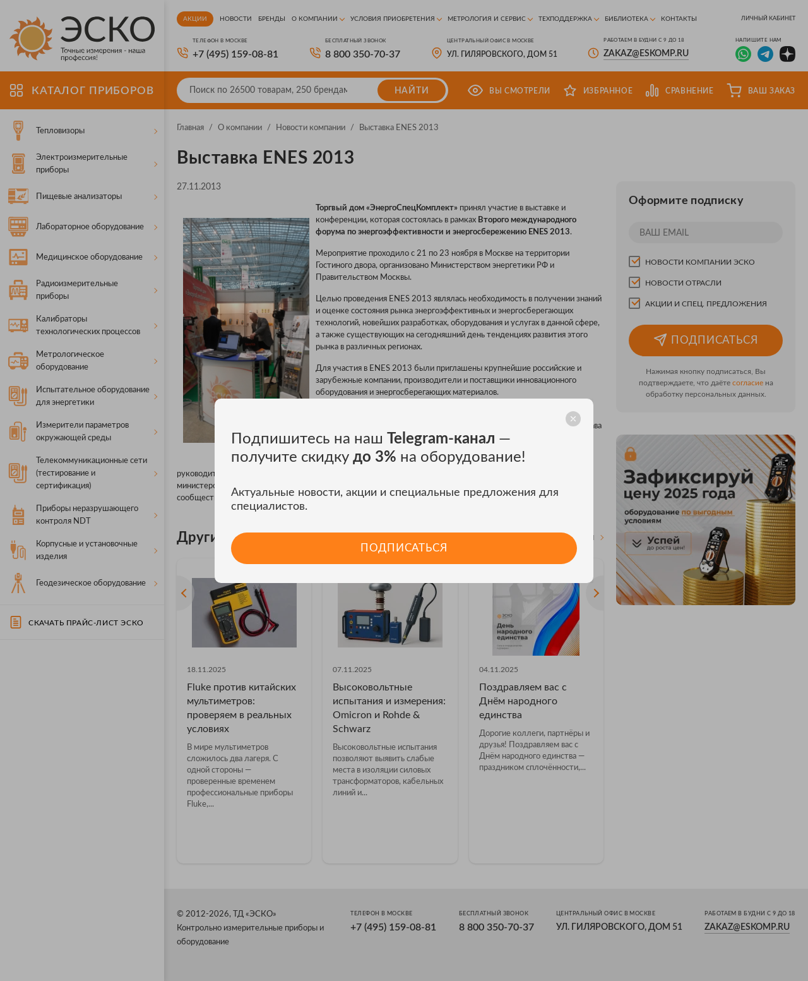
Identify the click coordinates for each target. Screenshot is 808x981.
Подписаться (403, 548)
